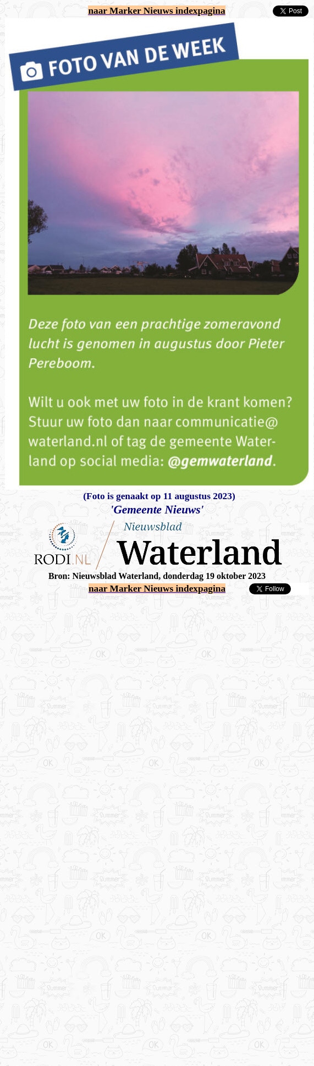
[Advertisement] (107, 702)
